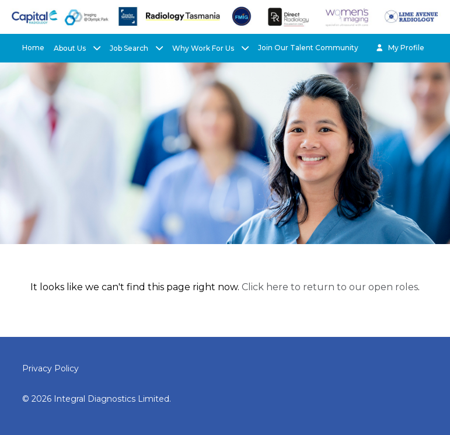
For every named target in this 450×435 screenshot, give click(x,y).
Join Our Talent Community (308, 47)
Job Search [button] (130, 48)
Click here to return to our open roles (330, 287)
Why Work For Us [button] (204, 48)
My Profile (399, 47)
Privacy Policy (50, 368)
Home (33, 47)
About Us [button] (71, 48)
